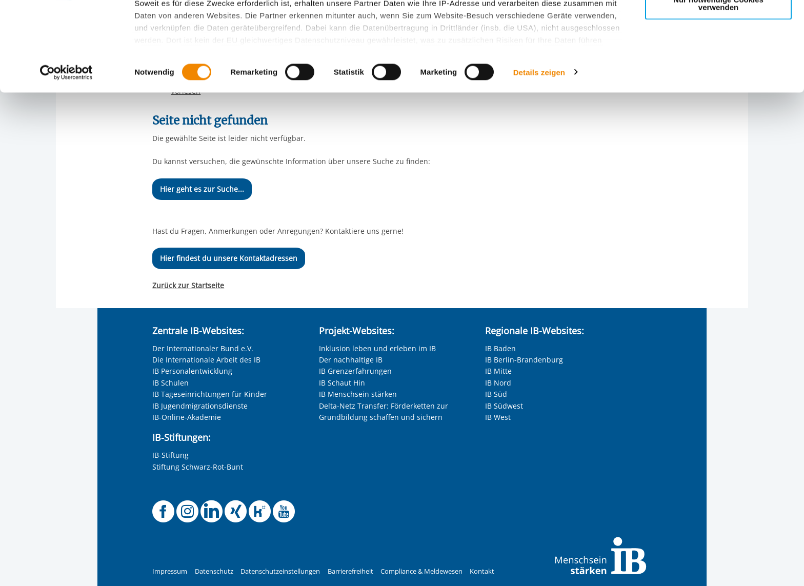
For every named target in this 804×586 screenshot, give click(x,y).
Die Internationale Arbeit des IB (206, 360)
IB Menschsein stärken (358, 394)
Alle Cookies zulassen (718, 25)
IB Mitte (498, 371)
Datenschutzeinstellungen (280, 571)
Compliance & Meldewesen (421, 571)
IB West (498, 417)
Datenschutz (214, 571)
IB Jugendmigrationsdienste (200, 406)
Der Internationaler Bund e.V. (202, 348)
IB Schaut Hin (342, 383)
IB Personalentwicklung (192, 371)
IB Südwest (504, 406)
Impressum (169, 571)
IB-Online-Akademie (186, 417)
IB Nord (498, 383)
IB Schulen (170, 383)
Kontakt (482, 571)
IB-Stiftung (170, 455)
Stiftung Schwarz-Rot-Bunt (197, 467)
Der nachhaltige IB (351, 360)
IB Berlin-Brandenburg (524, 360)
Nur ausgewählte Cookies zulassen (718, 54)
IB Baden (500, 348)
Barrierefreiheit (350, 571)
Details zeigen (539, 155)
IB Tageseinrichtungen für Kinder (209, 394)
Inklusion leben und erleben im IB (377, 348)
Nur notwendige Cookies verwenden (718, 86)
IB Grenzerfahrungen (355, 371)
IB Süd (496, 394)
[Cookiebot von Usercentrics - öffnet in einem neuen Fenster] (66, 156)
